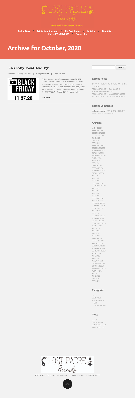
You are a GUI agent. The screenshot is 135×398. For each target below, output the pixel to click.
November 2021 (98, 206)
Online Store (24, 31)
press (94, 303)
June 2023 (96, 176)
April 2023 (96, 181)
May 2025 (95, 141)
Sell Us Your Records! (47, 31)
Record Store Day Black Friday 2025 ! (108, 94)
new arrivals (98, 300)
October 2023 (98, 173)
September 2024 (99, 156)
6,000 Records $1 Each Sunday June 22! (108, 97)
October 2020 (98, 221)
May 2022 (95, 193)
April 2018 (96, 281)
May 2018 (95, 278)
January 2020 (97, 243)
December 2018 (98, 263)
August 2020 (97, 226)
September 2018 (99, 268)
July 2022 (96, 188)
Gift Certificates (73, 31)
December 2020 (98, 216)
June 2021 (96, 211)
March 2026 (97, 128)
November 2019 (98, 248)
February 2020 (98, 241)
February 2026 (98, 130)
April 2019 (96, 258)
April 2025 (96, 143)
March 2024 (97, 166)
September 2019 (99, 251)
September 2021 (99, 208)
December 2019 (98, 246)
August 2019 (97, 253)
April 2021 (96, 213)
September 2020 (99, 223)
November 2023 (98, 171)
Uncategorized (98, 305)
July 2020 (96, 228)
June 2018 (96, 276)
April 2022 (96, 196)
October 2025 (98, 135)
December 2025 (98, 133)
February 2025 (98, 146)
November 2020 (98, 218)
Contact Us (81, 34)
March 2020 (97, 238)
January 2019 (97, 261)
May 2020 (95, 233)
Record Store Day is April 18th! (106, 89)
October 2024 (98, 153)
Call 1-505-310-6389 (58, 34)
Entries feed (97, 322)
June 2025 (96, 138)
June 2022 (96, 191)
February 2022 (98, 198)
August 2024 (97, 158)
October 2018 (98, 266)
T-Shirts (91, 31)
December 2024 (98, 148)
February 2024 (98, 168)
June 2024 (96, 161)
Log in (94, 320)
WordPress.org (99, 327)
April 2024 (96, 163)
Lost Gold (96, 298)
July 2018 (96, 273)
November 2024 (98, 151)
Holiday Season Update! (102, 92)
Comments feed (99, 325)
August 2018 (97, 271)
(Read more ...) (47, 97)
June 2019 (96, 256)
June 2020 (96, 231)
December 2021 (98, 203)
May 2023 (95, 178)
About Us (106, 31)
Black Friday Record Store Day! (28, 68)
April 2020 (96, 236)
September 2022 (99, 186)
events (46, 74)
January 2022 (97, 201)
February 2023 (98, 183)
